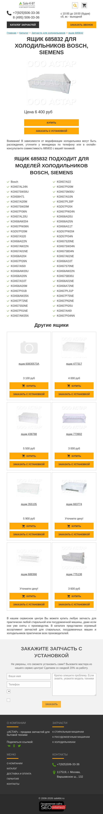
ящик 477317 (74, 363)
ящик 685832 (75, 32)
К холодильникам (63, 742)
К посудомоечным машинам (71, 737)
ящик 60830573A (29, 363)
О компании (15, 763)
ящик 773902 (74, 434)
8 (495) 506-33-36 (26, 17)
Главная (11, 32)
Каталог (23, 32)
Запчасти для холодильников (48, 32)
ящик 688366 (29, 574)
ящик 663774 (74, 504)
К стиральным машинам (68, 732)
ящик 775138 (74, 574)
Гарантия (13, 778)
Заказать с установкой (51, 131)
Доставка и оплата (19, 773)
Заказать (51, 703)
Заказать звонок (81, 24)
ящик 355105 (29, 504)
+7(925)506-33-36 (26, 13)
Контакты (13, 784)
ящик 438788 (29, 434)
